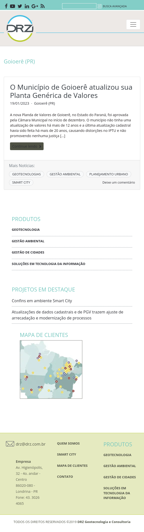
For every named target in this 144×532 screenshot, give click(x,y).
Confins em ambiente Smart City (42, 300)
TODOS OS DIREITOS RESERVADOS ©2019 (72, 522)
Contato (65, 476)
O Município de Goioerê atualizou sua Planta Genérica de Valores (71, 91)
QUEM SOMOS (68, 443)
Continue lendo (26, 146)
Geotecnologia (26, 229)
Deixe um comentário (118, 182)
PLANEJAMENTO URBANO (108, 174)
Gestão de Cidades (28, 252)
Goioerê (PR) (44, 103)
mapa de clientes (72, 465)
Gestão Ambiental (28, 241)
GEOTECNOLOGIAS (26, 174)
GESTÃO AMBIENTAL (65, 174)
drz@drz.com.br (31, 444)
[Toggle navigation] (133, 24)
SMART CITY (21, 182)
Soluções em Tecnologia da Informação (48, 264)
